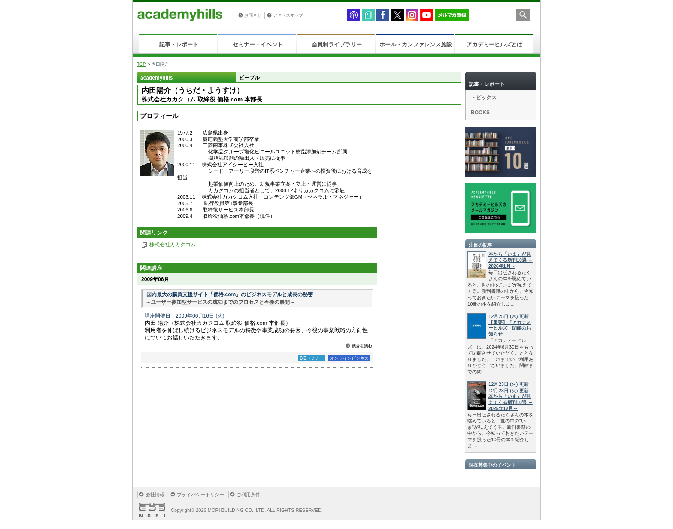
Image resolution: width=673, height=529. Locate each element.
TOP (141, 64)
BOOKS (480, 113)
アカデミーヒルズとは (494, 44)
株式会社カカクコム (172, 244)
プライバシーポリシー (200, 494)
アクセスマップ (288, 15)
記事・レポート (178, 44)
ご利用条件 (248, 494)
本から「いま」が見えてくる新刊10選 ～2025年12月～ (510, 402)
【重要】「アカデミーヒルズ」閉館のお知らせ (509, 328)
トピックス (484, 98)
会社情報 (155, 494)
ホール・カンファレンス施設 (415, 44)
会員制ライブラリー (337, 44)
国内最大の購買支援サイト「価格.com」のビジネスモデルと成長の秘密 (229, 294)
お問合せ (252, 15)
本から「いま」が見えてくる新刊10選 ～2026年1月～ (510, 260)
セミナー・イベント (258, 44)
